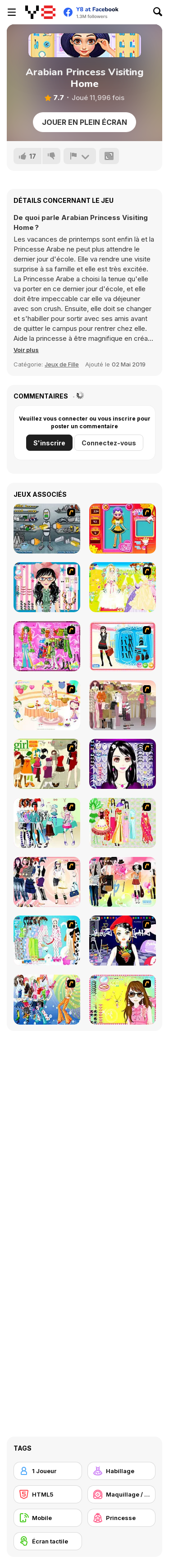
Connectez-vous (109, 443)
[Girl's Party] (47, 705)
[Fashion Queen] (122, 646)
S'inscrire (49, 443)
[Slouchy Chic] (122, 882)
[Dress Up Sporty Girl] (47, 882)
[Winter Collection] (47, 823)
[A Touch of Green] (47, 646)
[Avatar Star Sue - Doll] (122, 529)
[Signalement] (80, 156)
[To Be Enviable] (122, 1000)
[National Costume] (122, 823)
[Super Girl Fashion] (47, 764)
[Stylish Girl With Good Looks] (122, 941)
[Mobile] (48, 1518)
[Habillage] (121, 1471)
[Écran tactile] (48, 1541)
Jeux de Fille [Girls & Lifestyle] (62, 364)
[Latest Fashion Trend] (47, 1000)
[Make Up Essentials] (122, 764)
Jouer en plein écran (84, 122)
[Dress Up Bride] (122, 587)
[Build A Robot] (47, 529)
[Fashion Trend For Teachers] (122, 705)
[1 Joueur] (48, 1471)
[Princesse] (121, 1518)
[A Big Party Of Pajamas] (47, 941)
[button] (26, 350)
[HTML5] (48, 1494)
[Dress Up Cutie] (47, 587)
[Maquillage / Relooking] (121, 1494)
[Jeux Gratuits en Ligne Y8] (40, 12)
